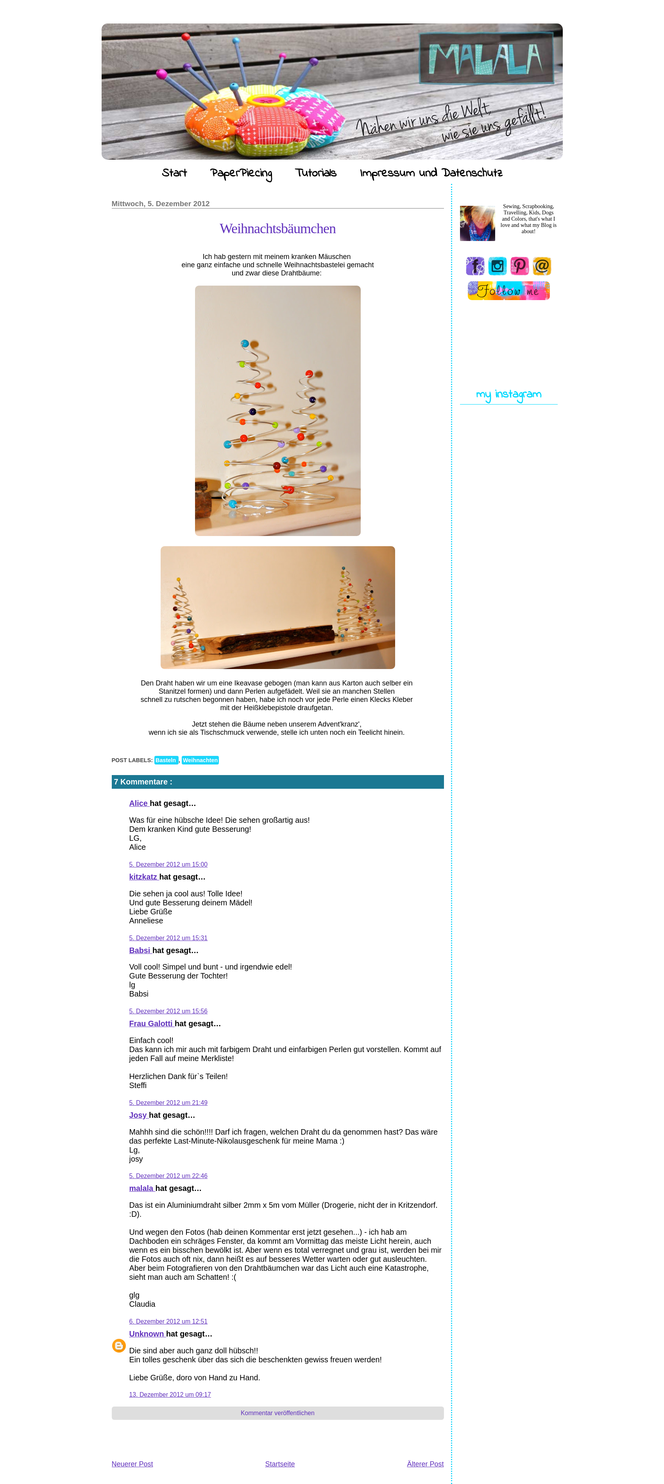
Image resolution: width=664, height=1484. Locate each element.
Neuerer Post (132, 1464)
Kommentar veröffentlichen (278, 1413)
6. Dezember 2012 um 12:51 (168, 1321)
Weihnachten (200, 760)
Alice (139, 803)
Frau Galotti (152, 1023)
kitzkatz (144, 876)
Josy (139, 1115)
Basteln (166, 760)
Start (174, 173)
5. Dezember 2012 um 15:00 (168, 864)
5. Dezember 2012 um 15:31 (168, 938)
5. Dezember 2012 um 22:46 (168, 1176)
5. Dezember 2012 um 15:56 (168, 1011)
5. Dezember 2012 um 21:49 (168, 1102)
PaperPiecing (241, 173)
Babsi (140, 950)
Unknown (147, 1333)
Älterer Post (425, 1464)
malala (142, 1188)
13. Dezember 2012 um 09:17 (170, 1394)
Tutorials (315, 173)
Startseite (280, 1464)
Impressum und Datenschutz (431, 173)
